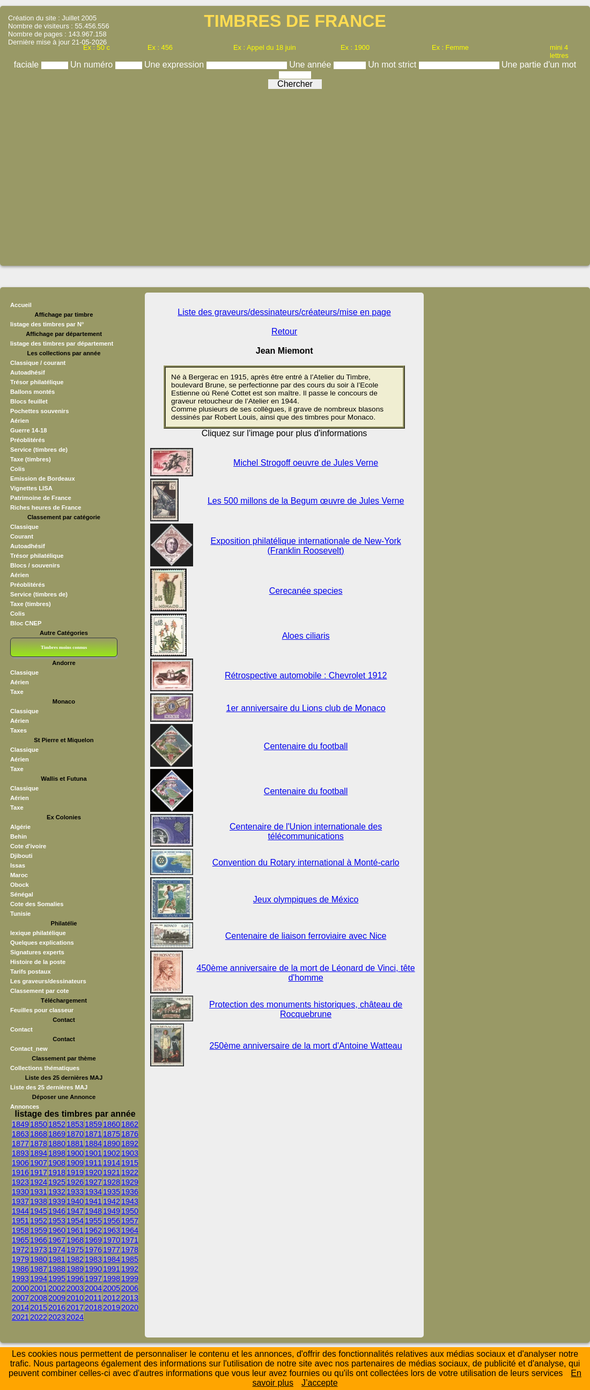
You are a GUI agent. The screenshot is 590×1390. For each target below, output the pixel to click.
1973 (38, 1249)
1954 (75, 1220)
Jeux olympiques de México (306, 899)
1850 (38, 1124)
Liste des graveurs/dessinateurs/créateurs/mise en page (284, 312)
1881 (75, 1143)
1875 (111, 1134)
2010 (75, 1298)
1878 (38, 1143)
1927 (93, 1182)
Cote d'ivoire (28, 846)
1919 (75, 1172)
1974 (56, 1249)
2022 (38, 1317)
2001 (38, 1288)
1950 (129, 1211)
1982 (75, 1259)
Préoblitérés (27, 440)
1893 (20, 1153)
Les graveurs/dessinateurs (48, 981)
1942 (111, 1201)
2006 (129, 1288)
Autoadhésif (27, 372)
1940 (75, 1201)
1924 (38, 1182)
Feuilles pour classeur (41, 1010)
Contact (21, 1029)
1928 (111, 1182)
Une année (311, 64)
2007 (20, 1298)
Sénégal (21, 894)
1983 (93, 1259)
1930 (20, 1191)
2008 (38, 1298)
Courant (21, 536)
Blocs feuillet (29, 401)
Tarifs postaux (30, 971)
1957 (129, 1220)
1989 (75, 1269)
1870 (75, 1134)
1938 (38, 1201)
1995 (56, 1278)
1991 (111, 1269)
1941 (93, 1201)
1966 (38, 1240)
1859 (93, 1124)
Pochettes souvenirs (39, 411)
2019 (111, 1307)
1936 (129, 1191)
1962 (93, 1230)
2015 (38, 1307)
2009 (56, 1298)
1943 (129, 1201)
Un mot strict (393, 64)
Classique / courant (37, 363)
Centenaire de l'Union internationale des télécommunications (306, 831)
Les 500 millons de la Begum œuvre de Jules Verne (306, 500)
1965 (20, 1240)
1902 (111, 1153)
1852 (56, 1124)
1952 (38, 1220)
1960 (56, 1230)
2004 (93, 1288)
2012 (111, 1298)
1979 (20, 1259)
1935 (111, 1191)
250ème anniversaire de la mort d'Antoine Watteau (306, 1045)
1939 (56, 1201)
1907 (38, 1163)
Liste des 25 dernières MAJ (48, 1087)
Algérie (20, 827)
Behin (18, 836)
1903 (129, 1153)
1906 (20, 1163)
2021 (20, 1317)
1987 (38, 1269)
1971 (129, 1240)
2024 (75, 1317)
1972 (20, 1249)
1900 (75, 1153)
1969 (93, 1240)
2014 (20, 1307)
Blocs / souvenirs (35, 565)
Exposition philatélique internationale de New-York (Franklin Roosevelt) (306, 545)
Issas (17, 865)
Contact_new (29, 1048)
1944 (20, 1211)
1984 (111, 1259)
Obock (19, 884)
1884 (93, 1143)
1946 (56, 1211)
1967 (56, 1240)
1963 (111, 1230)
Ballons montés (32, 391)
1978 (129, 1249)
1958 (20, 1230)
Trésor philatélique (36, 382)
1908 (56, 1163)
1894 (38, 1153)
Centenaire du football (306, 746)
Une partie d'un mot (539, 64)
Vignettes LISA (31, 488)
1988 (56, 1269)
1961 (75, 1230)
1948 (93, 1211)
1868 (38, 1134)
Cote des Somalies (36, 904)
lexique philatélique (38, 933)
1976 (93, 1249)
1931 (38, 1191)
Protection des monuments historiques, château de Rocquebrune (305, 1009)
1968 (75, 1240)
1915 (129, 1163)
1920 (93, 1172)
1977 (111, 1249)
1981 (56, 1259)
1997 (93, 1278)
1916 (20, 1172)
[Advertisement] (295, 174)
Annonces (24, 1106)
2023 (56, 1317)
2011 (93, 1298)
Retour (284, 331)
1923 (20, 1182)
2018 (93, 1307)
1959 (38, 1230)
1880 (56, 1143)
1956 (111, 1220)
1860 (111, 1124)
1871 (93, 1134)
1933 (75, 1191)
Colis (17, 469)
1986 (20, 1269)
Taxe (17, 692)
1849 (20, 1124)
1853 (75, 1124)
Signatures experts (37, 952)
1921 (111, 1172)
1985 (129, 1259)
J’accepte (319, 1382)
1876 (129, 1134)
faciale (27, 64)
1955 (93, 1220)
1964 (129, 1230)
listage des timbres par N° (47, 324)
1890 (111, 1143)
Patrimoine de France (40, 498)
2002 (56, 1288)
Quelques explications (42, 942)
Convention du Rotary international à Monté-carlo (306, 862)
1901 (93, 1153)
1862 (129, 1124)
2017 (75, 1307)
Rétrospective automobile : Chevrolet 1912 (306, 675)
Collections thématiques (44, 1068)
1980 (38, 1259)
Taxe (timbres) (30, 459)
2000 (20, 1288)
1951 (20, 1220)
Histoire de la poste (37, 962)
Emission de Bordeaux (42, 478)
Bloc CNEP (25, 623)
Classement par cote (39, 991)
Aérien (19, 420)
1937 (20, 1201)
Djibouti (21, 856)
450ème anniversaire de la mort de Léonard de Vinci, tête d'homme (306, 972)
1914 (111, 1163)
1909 (75, 1163)
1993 (20, 1278)
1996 (75, 1278)
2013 (129, 1298)
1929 (129, 1182)
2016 (56, 1307)
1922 (129, 1172)
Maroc (19, 875)
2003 (75, 1288)
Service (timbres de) (39, 449)
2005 (111, 1288)
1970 (111, 1240)
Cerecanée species (306, 590)
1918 (56, 1172)
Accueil (21, 305)
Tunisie (20, 913)
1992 (129, 1269)
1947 (75, 1211)
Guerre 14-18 (28, 430)
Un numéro (92, 64)
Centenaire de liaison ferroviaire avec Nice (306, 935)
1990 (93, 1269)
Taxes (18, 730)
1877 (20, 1143)
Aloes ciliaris (306, 635)
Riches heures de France (45, 507)
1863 (20, 1134)
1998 (111, 1278)
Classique (24, 527)
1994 (38, 1278)
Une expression (175, 64)
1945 (38, 1211)
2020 (129, 1307)
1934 (93, 1191)
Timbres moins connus (64, 647)
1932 (56, 1191)
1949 (111, 1211)
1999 (129, 1278)
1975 (75, 1249)
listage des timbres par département (61, 343)
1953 (56, 1220)
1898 (56, 1153)
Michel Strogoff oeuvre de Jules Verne (305, 462)
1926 (75, 1182)
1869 (56, 1134)
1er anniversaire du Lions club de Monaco (306, 708)
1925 (56, 1182)
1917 (38, 1172)
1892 (129, 1143)
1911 (93, 1163)
